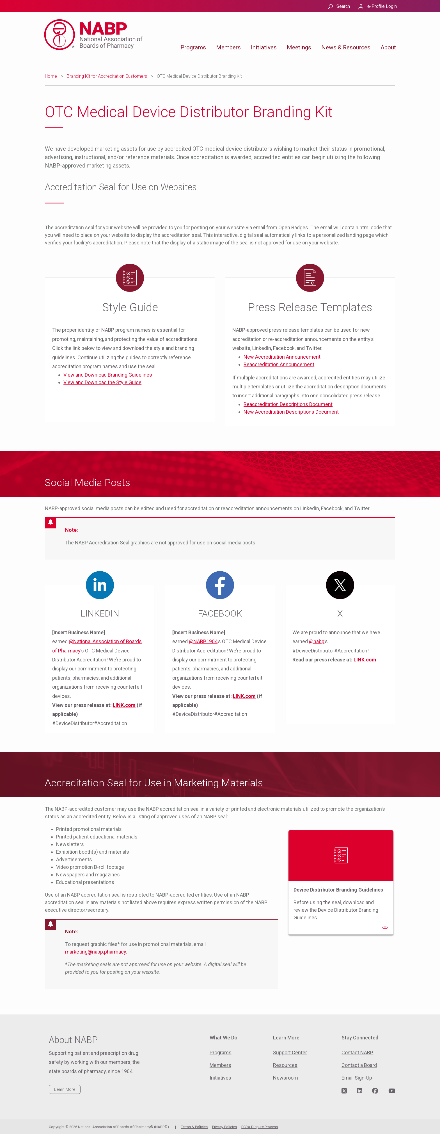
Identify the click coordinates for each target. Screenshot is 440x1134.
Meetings (299, 47)
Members (228, 47)
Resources (285, 1065)
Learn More (64, 1089)
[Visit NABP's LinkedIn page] (359, 1091)
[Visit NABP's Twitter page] (344, 1091)
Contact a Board (359, 1065)
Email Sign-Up (357, 1078)
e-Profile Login (382, 6)
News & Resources (345, 47)
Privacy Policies (224, 1127)
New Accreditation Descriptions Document (291, 412)
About (388, 47)
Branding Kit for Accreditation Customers (107, 76)
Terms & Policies (194, 1127)
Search (343, 6)
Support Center (290, 1052)
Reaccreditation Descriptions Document (288, 404)
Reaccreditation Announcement (279, 364)
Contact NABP (357, 1052)
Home (51, 76)
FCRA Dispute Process (259, 1127)
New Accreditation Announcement (282, 357)
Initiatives (264, 47)
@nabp (316, 641)
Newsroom (285, 1078)
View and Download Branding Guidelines (107, 375)
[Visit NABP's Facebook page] (375, 1091)
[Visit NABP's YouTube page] (391, 1091)
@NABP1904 (203, 641)
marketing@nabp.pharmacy (95, 952)
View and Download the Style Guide (102, 382)
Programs (193, 47)
